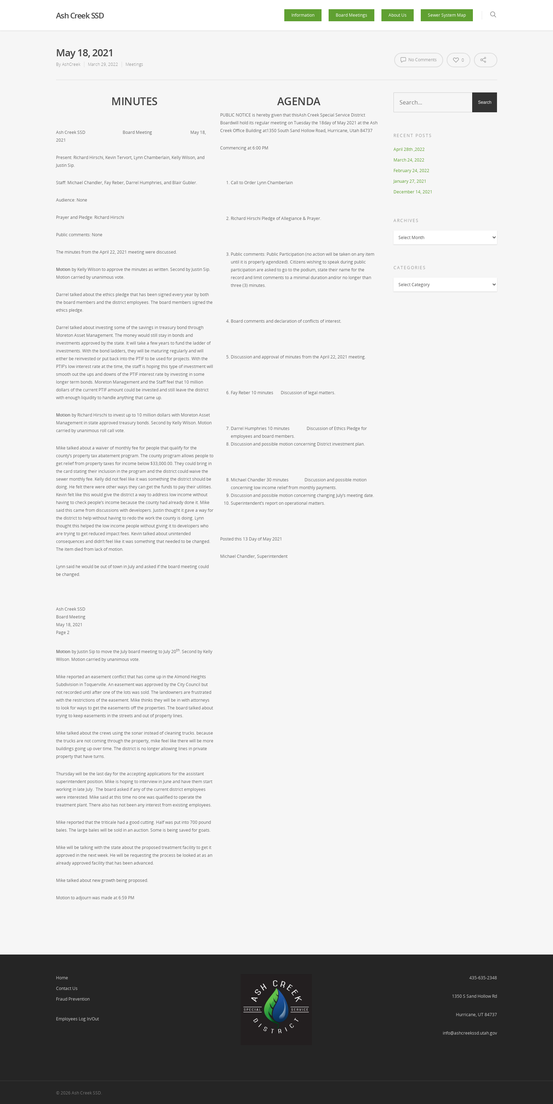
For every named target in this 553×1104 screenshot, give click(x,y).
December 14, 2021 (412, 192)
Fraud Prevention (73, 999)
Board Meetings (351, 15)
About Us (398, 15)
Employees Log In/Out (77, 1019)
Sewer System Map (447, 15)
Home (62, 978)
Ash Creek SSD (80, 15)
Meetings (134, 64)
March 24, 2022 (408, 160)
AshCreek (71, 64)
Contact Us (67, 988)
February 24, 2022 (411, 171)
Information (302, 15)
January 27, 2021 (409, 181)
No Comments (419, 59)
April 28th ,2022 (409, 149)
